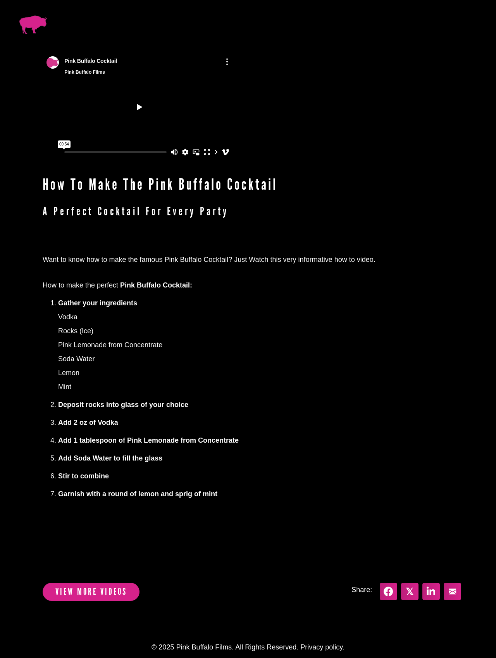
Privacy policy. (322, 647)
